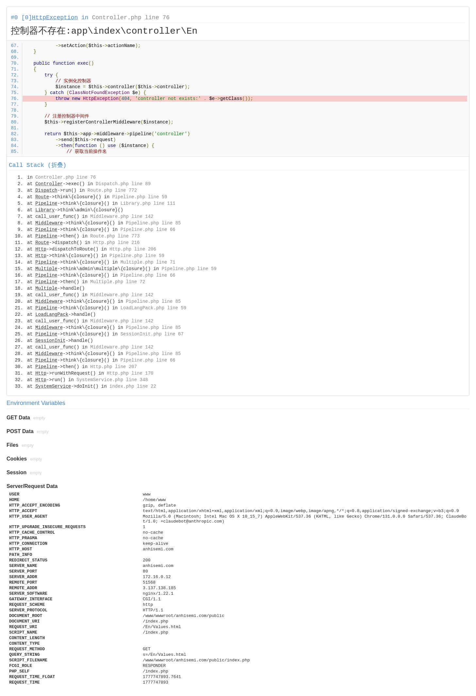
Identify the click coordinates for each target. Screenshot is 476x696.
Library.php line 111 (148, 203)
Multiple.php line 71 (148, 262)
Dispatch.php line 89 (123, 183)
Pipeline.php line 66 (148, 229)
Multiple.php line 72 (117, 281)
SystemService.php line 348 (112, 379)
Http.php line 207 (113, 366)
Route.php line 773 (115, 236)
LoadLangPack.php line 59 (154, 308)
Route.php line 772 (112, 190)
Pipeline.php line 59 (139, 197)
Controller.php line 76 (131, 17)
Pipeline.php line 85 (153, 223)
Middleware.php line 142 (121, 216)
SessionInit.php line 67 (152, 334)
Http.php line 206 (132, 249)
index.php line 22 (132, 386)
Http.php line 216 (116, 242)
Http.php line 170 (130, 373)
